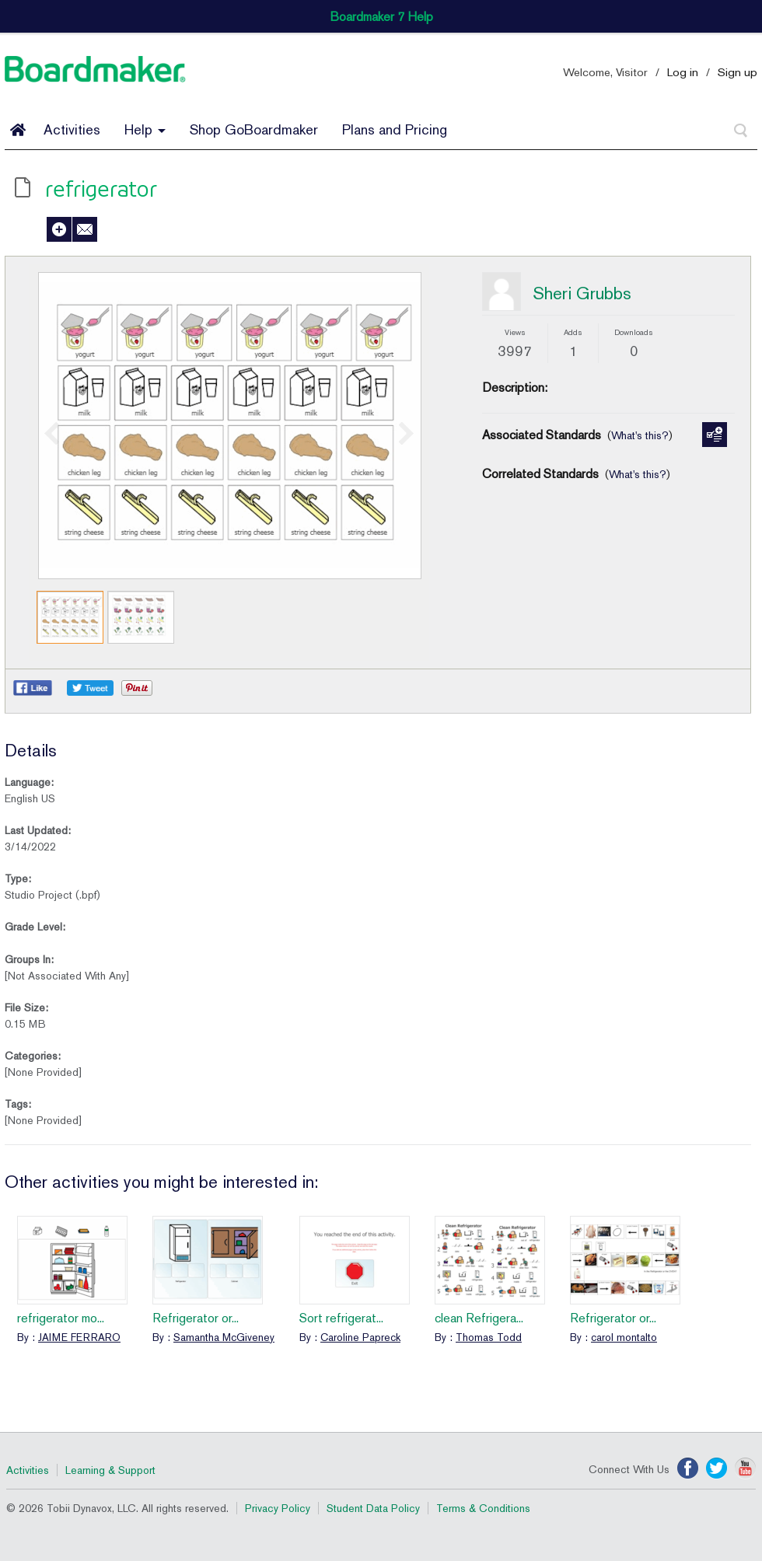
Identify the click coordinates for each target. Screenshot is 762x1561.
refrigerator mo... (60, 1318)
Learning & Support (110, 1470)
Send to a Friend (84, 229)
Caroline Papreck (360, 1337)
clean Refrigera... (479, 1318)
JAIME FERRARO (79, 1337)
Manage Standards (714, 434)
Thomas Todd (489, 1337)
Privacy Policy (277, 1508)
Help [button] (145, 129)
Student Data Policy (373, 1508)
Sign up (737, 72)
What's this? (640, 435)
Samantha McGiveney (223, 1337)
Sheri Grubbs (582, 293)
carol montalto (624, 1337)
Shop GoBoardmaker (254, 129)
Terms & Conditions (483, 1508)
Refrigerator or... (195, 1318)
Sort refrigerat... (341, 1318)
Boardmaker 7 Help (381, 16)
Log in (682, 72)
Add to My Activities (59, 229)
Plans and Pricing (394, 129)
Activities (72, 129)
